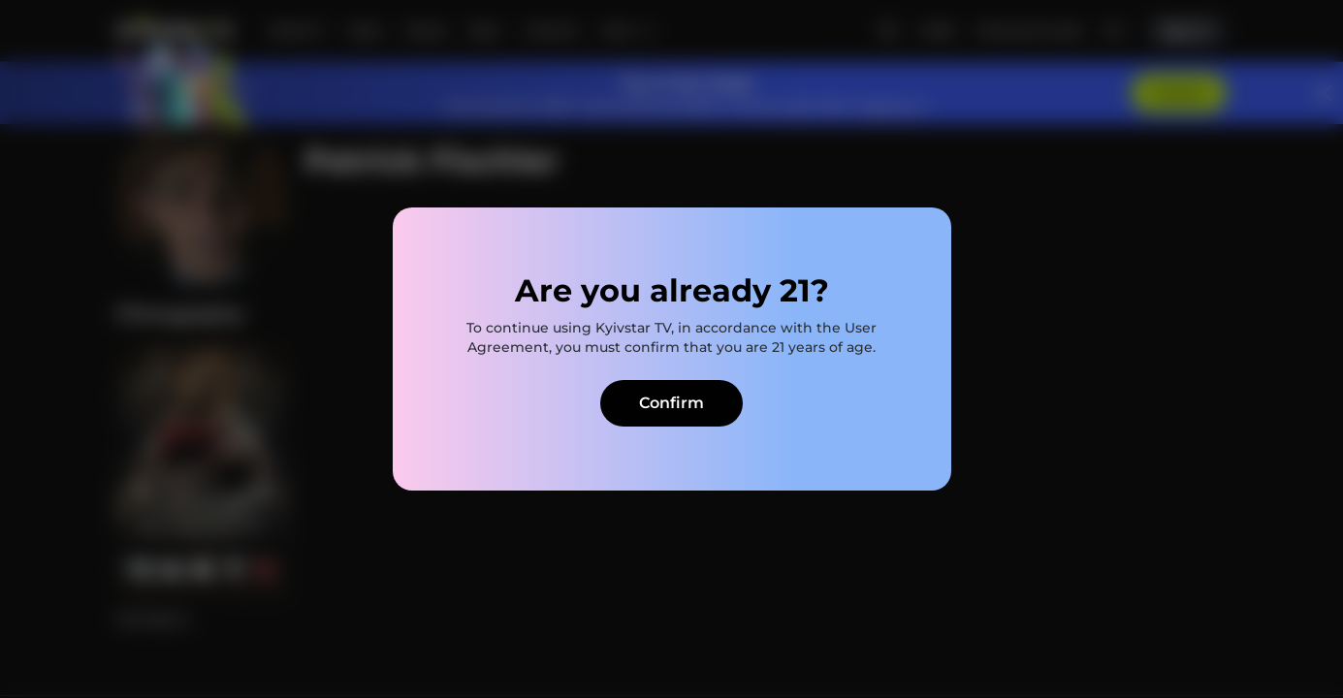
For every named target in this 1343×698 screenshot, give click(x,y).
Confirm (671, 403)
